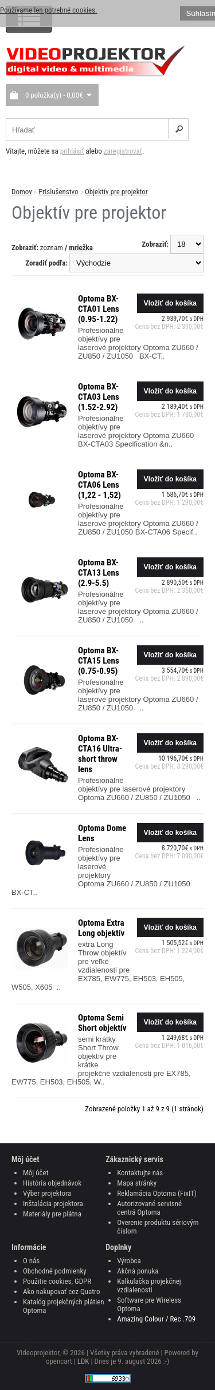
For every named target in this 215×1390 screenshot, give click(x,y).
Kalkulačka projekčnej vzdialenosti (149, 1285)
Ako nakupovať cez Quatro (61, 1291)
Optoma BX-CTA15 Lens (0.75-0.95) (98, 660)
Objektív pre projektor (116, 191)
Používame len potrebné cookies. (48, 10)
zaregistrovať (123, 151)
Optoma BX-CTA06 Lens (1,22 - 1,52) (99, 484)
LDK (83, 1361)
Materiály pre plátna (52, 1214)
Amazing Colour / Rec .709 (156, 1319)
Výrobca (129, 1260)
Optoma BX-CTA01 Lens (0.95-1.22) (98, 309)
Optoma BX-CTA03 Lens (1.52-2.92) (98, 396)
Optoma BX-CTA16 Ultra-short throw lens (100, 753)
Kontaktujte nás (140, 1172)
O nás (31, 1260)
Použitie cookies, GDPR (57, 1281)
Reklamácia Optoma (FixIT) (157, 1193)
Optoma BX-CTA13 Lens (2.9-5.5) (98, 572)
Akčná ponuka (137, 1271)
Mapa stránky (137, 1183)
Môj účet (35, 1172)
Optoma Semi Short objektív (102, 1023)
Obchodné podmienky (55, 1271)
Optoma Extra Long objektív (101, 928)
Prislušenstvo (58, 191)
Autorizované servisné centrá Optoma (149, 1207)
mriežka (81, 247)
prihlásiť (72, 151)
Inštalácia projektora (53, 1203)
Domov (21, 191)
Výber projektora (47, 1193)
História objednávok (52, 1183)
